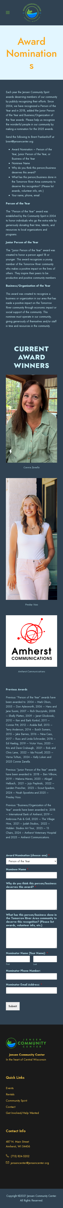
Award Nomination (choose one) (28, 855)
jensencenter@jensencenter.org (30, 1163)
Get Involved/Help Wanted (22, 1113)
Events (10, 1088)
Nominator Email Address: (24, 985)
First (8, 964)
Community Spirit (16, 1101)
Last (35, 964)
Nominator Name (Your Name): (27, 953)
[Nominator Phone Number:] (31, 976)
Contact (10, 1107)
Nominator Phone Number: (23, 971)
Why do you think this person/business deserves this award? (31, 885)
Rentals (10, 1094)
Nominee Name (17, 869)
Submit (13, 1006)
